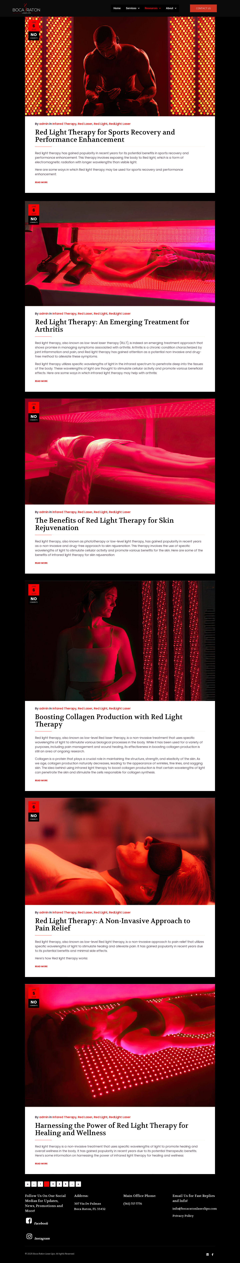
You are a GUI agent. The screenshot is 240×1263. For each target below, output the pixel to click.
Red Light (101, 124)
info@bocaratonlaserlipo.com (194, 1209)
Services (133, 8)
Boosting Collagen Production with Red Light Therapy (108, 701)
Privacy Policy (183, 1216)
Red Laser (85, 124)
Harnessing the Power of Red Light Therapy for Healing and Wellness (111, 1111)
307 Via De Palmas (87, 1204)
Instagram (37, 1238)
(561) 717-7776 (132, 1204)
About (171, 8)
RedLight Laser (120, 124)
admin (44, 124)
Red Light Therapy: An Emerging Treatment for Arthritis (112, 308)
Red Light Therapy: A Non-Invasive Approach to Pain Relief (112, 908)
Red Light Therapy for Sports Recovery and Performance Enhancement (105, 136)
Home (117, 8)
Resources (153, 8)
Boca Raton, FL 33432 (90, 1209)
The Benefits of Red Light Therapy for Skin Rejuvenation (104, 508)
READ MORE (41, 182)
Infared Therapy (64, 124)
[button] (132, 8)
